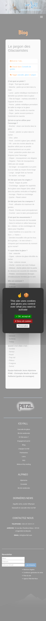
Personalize (23, 326)
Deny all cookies (23, 321)
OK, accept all (23, 316)
